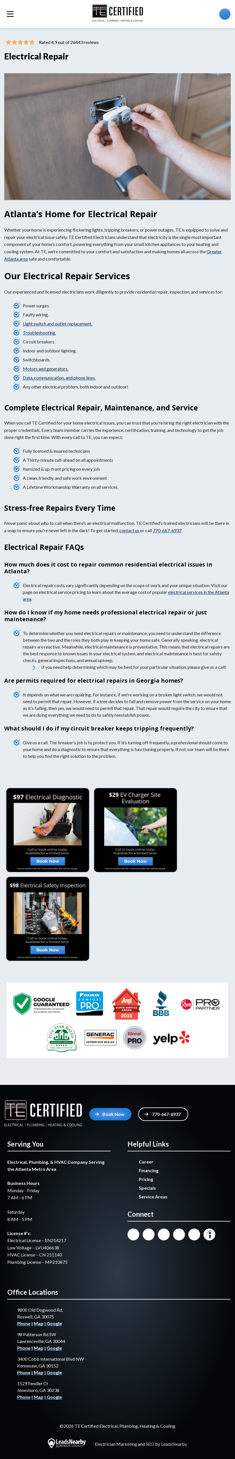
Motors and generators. (45, 368)
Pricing (146, 1179)
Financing (148, 1170)
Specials (147, 1188)
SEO (150, 1444)
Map (38, 1323)
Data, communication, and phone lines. (59, 377)
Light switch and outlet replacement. (57, 323)
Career (146, 1161)
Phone (23, 1323)
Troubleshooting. (39, 332)
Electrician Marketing (116, 1444)
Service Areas (153, 1196)
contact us (129, 530)
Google (54, 1323)
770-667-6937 (167, 530)
